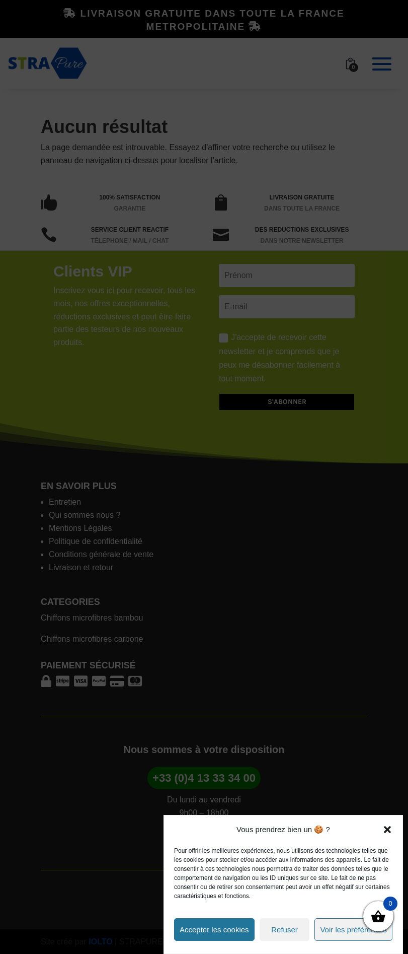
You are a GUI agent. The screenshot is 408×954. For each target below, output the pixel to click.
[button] (387, 830)
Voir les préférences (353, 929)
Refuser (284, 929)
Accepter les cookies (214, 929)
